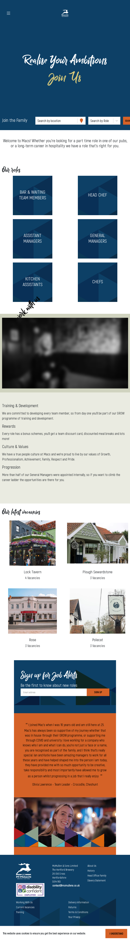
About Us (91, 865)
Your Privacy (74, 917)
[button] (32, 195)
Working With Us (24, 902)
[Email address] (54, 692)
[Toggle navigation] (8, 13)
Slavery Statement (96, 880)
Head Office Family (96, 875)
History (90, 870)
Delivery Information (78, 902)
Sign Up (98, 692)
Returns (72, 907)
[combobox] (37, 120)
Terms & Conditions (78, 912)
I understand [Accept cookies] (116, 933)
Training (20, 912)
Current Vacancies (25, 907)
